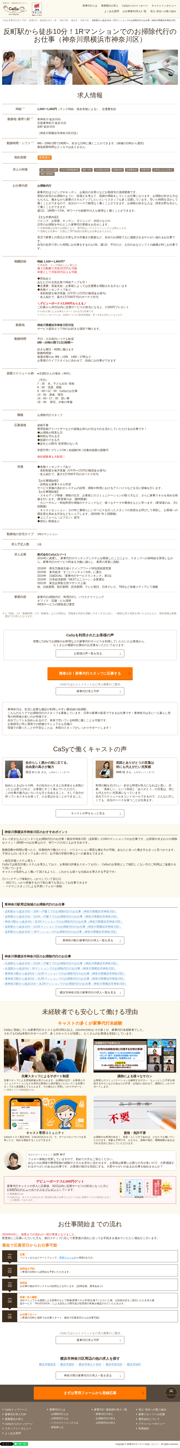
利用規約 (144, 1428)
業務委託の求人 (109, 5)
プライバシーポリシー (152, 1423)
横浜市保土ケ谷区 (90, 1364)
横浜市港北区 (114, 1364)
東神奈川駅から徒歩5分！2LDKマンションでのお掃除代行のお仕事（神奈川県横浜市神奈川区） (65, 978)
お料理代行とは (59, 1418)
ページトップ (171, 1395)
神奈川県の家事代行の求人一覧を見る (88, 1375)
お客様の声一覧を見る (88, 653)
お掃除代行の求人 (105, 1418)
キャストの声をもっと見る (88, 813)
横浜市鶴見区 (47, 1364)
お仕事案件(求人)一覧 (134, 11)
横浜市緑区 (134, 1364)
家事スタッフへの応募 (152, 1414)
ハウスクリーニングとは (64, 1422)
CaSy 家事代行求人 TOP (14, 20)
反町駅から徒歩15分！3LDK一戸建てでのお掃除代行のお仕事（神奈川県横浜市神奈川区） (62, 916)
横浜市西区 (67, 1364)
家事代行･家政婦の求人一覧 (110, 1409)
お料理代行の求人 (105, 1422)
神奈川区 (85, 20)
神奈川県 (64, 20)
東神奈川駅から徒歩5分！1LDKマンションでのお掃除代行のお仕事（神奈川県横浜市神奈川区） (65, 973)
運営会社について (149, 1418)
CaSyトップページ (16, 1409)
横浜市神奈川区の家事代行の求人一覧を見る (88, 992)
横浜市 (74, 20)
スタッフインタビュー (18, 1428)
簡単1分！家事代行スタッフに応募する (90, 673)
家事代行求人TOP (88, 691)
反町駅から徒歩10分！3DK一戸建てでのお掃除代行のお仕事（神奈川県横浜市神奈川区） (61, 911)
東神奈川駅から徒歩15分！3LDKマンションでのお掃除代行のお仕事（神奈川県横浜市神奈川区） (66, 983)
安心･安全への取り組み (163, 11)
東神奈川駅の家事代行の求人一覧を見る (88, 940)
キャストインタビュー (164, 5)
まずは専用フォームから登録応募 (90, 1393)
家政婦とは (57, 1427)
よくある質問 (111, 11)
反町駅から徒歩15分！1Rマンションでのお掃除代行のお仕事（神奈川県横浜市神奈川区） (61, 931)
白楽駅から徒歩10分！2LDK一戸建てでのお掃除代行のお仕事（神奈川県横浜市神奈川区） (62, 963)
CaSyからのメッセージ (135, 5)
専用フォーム (66, 1257)
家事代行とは (90, 5)
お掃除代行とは (59, 1414)
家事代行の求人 (104, 1414)
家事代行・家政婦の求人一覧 (43, 20)
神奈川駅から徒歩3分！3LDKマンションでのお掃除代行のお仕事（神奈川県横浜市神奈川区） (64, 921)
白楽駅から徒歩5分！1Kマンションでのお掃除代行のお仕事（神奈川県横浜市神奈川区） (61, 968)
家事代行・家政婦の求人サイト (15, 8)
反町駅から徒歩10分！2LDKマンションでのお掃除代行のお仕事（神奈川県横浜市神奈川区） (63, 926)
